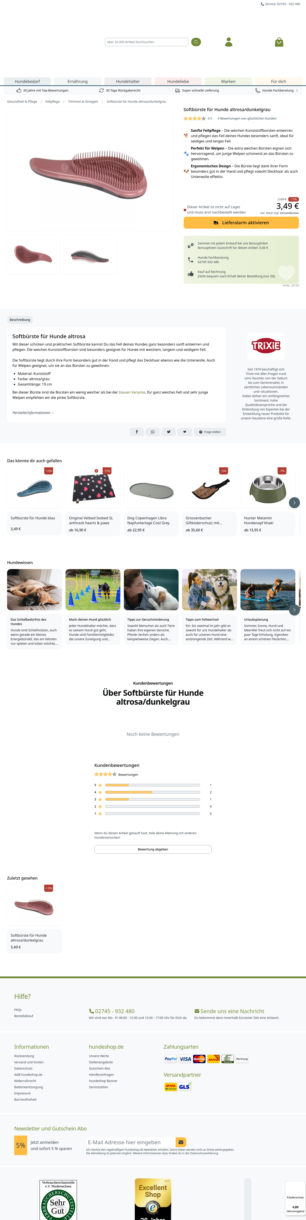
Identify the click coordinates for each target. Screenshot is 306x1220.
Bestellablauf (23, 965)
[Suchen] (196, 16)
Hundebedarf (27, 30)
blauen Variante (132, 341)
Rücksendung (24, 1005)
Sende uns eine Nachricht (229, 960)
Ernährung (78, 30)
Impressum (22, 1042)
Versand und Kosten (29, 1011)
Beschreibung (20, 269)
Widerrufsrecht (25, 1030)
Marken (228, 30)
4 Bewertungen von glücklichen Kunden (247, 68)
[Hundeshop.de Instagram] (143, 1206)
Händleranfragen (101, 1024)
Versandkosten (289, 162)
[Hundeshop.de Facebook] (123, 1206)
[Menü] (303, 1183)
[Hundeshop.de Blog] (162, 1206)
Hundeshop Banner (103, 1030)
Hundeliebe (178, 30)
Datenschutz (23, 1018)
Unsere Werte (99, 1005)
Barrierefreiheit (25, 1049)
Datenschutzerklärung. (204, 1102)
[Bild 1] (90, 118)
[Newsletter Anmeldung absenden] (181, 1091)
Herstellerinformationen (33, 362)
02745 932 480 (208, 211)
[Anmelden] (228, 16)
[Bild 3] (90, 204)
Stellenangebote (101, 1011)
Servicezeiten (98, 1036)
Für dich (278, 30)
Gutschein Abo (99, 1018)
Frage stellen (210, 381)
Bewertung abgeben (153, 798)
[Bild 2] (33, 204)
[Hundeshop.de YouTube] (182, 1206)
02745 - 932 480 (112, 960)
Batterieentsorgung (28, 1036)
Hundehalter (128, 30)
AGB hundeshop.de (28, 1024)
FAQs (18, 959)
